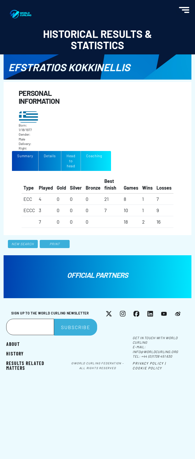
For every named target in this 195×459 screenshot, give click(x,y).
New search (22, 244)
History (15, 353)
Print (55, 244)
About (13, 343)
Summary (25, 156)
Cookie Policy (147, 368)
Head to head (71, 161)
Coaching (94, 156)
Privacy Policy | (149, 363)
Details (50, 156)
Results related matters (25, 365)
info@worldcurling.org (155, 352)
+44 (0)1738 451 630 (156, 356)
